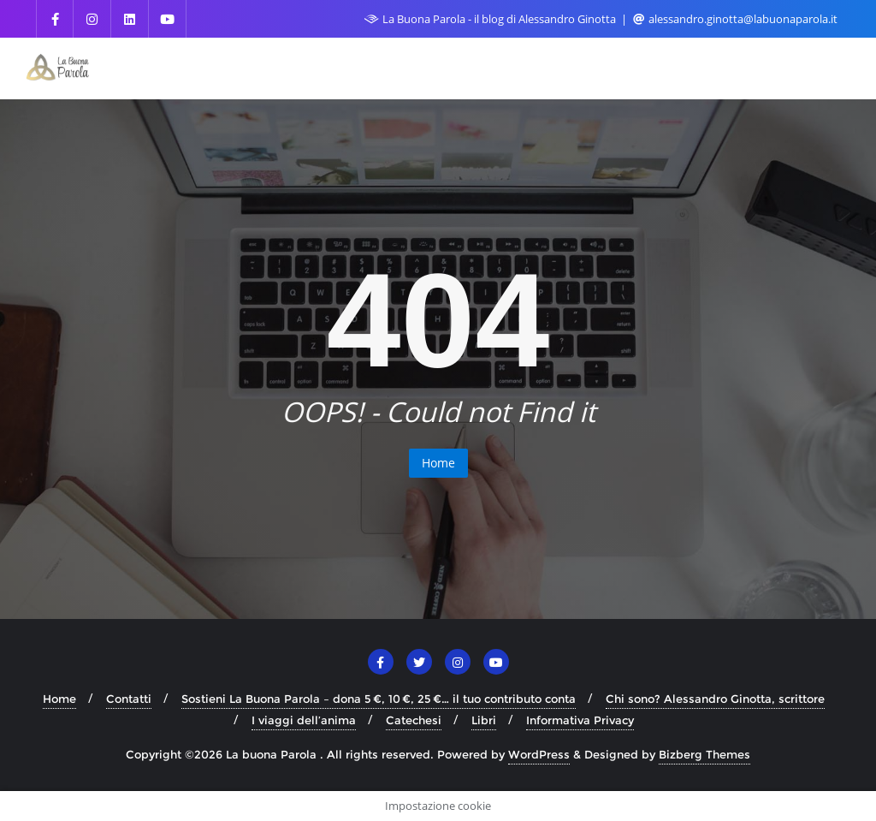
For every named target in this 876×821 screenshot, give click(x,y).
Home (438, 463)
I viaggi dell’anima (304, 720)
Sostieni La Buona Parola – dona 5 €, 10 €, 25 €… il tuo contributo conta (378, 698)
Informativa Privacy (580, 720)
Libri (483, 720)
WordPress (539, 754)
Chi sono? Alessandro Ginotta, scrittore (715, 698)
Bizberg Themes (704, 754)
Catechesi (413, 720)
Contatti (128, 698)
